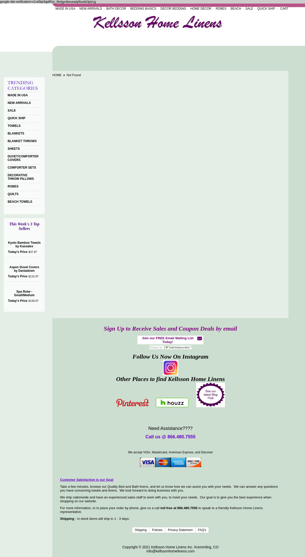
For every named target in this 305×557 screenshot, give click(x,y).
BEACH (236, 8)
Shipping (141, 530)
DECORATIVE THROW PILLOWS (21, 177)
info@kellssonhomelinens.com (170, 551)
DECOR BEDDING (173, 8)
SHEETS (14, 149)
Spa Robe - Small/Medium (24, 293)
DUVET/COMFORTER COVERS (23, 158)
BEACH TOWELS (20, 201)
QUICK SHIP (266, 8)
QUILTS (13, 194)
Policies (157, 530)
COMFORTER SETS (22, 167)
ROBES (221, 8)
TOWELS (14, 126)
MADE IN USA (65, 8)
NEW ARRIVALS (90, 8)
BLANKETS (16, 133)
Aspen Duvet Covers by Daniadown (24, 269)
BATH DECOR (116, 8)
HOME (57, 75)
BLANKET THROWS (22, 141)
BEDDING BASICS (143, 8)
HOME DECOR (200, 8)
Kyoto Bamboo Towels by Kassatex (24, 244)
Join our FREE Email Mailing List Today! (167, 340)
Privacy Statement (180, 530)
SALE (249, 8)
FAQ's (202, 530)
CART (284, 8)
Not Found (74, 75)
